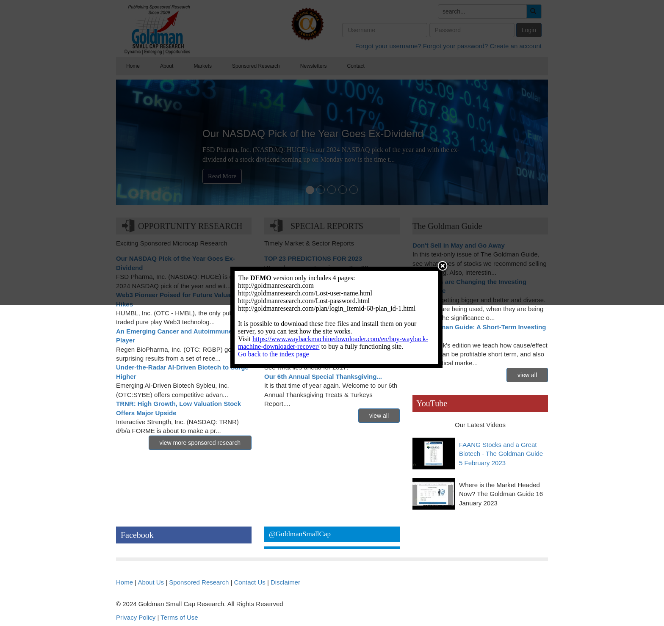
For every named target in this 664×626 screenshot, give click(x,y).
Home (124, 582)
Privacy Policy (135, 617)
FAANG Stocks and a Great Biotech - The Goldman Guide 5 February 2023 (501, 453)
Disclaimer (285, 582)
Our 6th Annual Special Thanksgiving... (323, 376)
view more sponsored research (200, 442)
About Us (151, 582)
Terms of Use (179, 617)
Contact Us (250, 582)
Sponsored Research (199, 582)
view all (379, 415)
